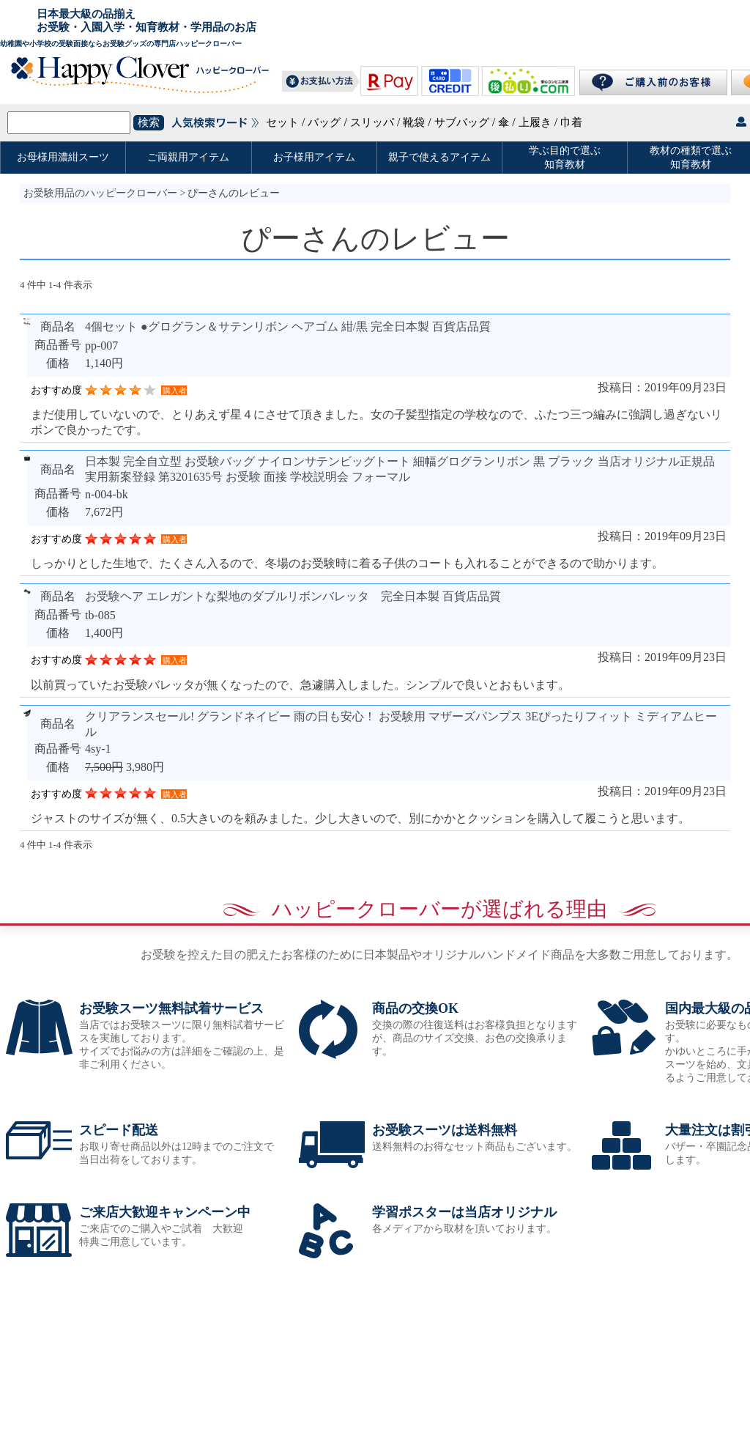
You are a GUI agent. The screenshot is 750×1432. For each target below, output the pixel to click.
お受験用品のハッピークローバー (100, 193)
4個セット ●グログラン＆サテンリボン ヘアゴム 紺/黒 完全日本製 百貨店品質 (288, 326)
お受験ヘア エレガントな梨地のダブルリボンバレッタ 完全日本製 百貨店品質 (293, 596)
